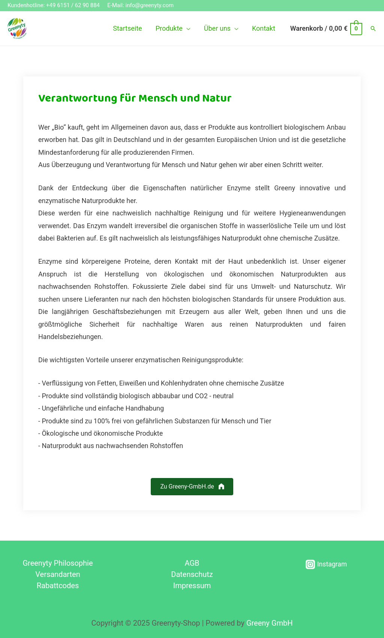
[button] (192, 487)
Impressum (192, 585)
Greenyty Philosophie (57, 563)
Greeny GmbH (269, 623)
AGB (191, 563)
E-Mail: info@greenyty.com (140, 5)
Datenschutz (192, 574)
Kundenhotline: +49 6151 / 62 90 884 (54, 5)
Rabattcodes (58, 585)
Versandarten (57, 574)
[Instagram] (326, 564)
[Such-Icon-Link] (373, 28)
